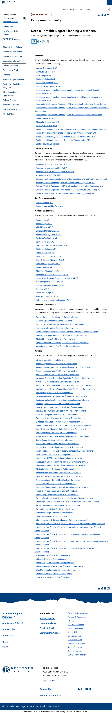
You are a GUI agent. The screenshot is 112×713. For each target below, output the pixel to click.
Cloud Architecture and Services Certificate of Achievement (61, 411)
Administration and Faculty (14, 109)
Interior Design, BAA (44, 118)
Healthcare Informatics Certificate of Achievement (57, 328)
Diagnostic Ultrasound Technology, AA (52, 245)
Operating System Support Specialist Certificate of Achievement (63, 487)
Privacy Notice (53, 706)
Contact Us (45, 689)
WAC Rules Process (76, 624)
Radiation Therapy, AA (45, 293)
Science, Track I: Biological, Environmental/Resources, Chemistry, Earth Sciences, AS (71, 179)
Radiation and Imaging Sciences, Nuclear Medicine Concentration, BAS (65, 136)
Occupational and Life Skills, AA (49, 206)
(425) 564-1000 (49, 681)
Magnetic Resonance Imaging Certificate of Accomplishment (61, 335)
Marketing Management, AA (48, 271)
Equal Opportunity (75, 628)
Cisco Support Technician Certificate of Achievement (58, 404)
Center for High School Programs (12, 86)
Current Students (48, 623)
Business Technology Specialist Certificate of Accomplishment (62, 400)
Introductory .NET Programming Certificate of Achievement (61, 458)
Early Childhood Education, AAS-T (50, 260)
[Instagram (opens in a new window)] (86, 689)
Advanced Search (10, 22)
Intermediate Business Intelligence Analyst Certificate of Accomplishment (67, 332)
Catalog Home (9, 26)
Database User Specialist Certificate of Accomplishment (59, 422)
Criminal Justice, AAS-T (46, 242)
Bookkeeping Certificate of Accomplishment (54, 393)
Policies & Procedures (77, 617)
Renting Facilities (75, 651)
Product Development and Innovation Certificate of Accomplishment (64, 498)
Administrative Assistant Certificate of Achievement (57, 375)
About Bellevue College (12, 47)
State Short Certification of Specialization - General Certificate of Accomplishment (70, 524)
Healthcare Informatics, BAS (48, 86)
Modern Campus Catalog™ (77, 711)
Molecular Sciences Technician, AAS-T (52, 274)
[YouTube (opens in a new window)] (82, 689)
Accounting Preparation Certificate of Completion (56, 371)
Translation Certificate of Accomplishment (54, 555)
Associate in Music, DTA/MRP (48, 175)
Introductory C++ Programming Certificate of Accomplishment (62, 462)
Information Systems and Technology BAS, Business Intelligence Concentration (69, 115)
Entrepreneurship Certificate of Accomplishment (56, 433)
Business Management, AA (47, 231)
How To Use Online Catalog (11, 33)
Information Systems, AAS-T (48, 264)
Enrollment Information (12, 52)
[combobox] (86, 9)
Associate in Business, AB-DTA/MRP (51, 168)
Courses (6, 75)
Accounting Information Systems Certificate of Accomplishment (63, 367)
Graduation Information (12, 61)
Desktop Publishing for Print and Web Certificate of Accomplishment (65, 425)
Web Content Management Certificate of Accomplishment (60, 566)
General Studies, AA (44, 203)
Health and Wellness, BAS (47, 83)
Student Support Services (13, 79)
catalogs (30, 711)
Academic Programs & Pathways (13, 615)
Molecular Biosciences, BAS (48, 122)
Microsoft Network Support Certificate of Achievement (59, 476)
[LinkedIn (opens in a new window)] (90, 689)
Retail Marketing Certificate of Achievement (54, 513)
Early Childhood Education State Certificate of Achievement (61, 429)
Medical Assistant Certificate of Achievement (55, 469)
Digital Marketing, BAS (45, 79)
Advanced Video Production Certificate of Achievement (59, 382)
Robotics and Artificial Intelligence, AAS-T (53, 300)
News (5, 646)
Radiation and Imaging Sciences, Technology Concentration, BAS (63, 140)
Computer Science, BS (45, 72)
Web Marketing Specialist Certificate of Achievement (58, 570)
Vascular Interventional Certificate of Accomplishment (59, 346)
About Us (7, 635)
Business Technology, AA (46, 238)
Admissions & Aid (11, 623)
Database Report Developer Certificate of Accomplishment (60, 418)
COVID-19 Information (77, 655)
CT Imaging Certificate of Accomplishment (54, 321)
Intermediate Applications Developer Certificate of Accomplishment (64, 451)
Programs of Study (11, 70)
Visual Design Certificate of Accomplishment (55, 563)
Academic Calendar (11, 105)
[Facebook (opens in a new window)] (79, 689)
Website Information (76, 643)
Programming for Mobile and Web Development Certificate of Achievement (67, 502)
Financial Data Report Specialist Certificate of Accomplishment (62, 436)
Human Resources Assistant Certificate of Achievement (59, 447)
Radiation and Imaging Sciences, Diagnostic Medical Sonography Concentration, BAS (71, 129)
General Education (10, 66)
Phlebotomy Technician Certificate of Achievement (57, 494)
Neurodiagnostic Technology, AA (49, 282)
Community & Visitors (50, 633)
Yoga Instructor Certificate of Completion (53, 577)
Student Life (8, 629)
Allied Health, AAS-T (44, 227)
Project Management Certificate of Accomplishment (58, 505)
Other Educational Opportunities (10, 94)
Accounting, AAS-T (44, 224)
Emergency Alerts (75, 636)
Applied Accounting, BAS (46, 68)
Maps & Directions (49, 695)
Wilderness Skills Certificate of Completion (54, 573)
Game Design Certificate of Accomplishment (55, 440)
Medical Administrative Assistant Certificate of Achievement (61, 465)
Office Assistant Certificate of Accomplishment (56, 483)
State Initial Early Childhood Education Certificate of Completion (63, 520)
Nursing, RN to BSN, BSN (46, 126)
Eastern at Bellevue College (47, 144)
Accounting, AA (42, 220)
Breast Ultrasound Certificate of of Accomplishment (58, 317)
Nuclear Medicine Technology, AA (50, 285)
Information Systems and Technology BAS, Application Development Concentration (71, 104)
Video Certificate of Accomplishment (51, 559)
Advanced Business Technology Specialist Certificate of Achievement (65, 378)
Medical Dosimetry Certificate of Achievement (55, 339)
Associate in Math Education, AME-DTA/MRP (55, 172)
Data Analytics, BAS (44, 75)
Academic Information (12, 56)
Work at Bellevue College (78, 613)
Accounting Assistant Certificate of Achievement (56, 364)
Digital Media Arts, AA (45, 253)
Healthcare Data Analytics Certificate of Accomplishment (60, 324)
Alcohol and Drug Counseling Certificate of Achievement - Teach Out (64, 385)
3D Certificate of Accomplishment (50, 360)
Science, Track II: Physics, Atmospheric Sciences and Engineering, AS (65, 193)
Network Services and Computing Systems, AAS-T (57, 278)
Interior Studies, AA (44, 267)
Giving (5, 642)
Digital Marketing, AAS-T (46, 249)
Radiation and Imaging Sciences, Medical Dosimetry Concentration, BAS (66, 133)
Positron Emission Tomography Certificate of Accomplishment (62, 343)
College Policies (9, 100)
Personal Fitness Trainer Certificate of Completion (57, 491)
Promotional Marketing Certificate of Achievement (57, 509)
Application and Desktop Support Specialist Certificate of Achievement (65, 389)
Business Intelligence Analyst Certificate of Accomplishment (61, 396)
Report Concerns (75, 647)
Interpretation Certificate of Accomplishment (55, 454)
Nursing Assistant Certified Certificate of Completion (58, 480)
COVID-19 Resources (11, 39)
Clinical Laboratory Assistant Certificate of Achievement (59, 407)
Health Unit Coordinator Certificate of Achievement (57, 444)
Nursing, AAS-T (42, 289)
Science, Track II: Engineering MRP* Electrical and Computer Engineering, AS (68, 190)
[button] (109, 2)
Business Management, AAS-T (48, 234)
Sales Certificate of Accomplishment (51, 516)
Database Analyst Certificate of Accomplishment (56, 414)
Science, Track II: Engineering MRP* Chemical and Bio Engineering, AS (65, 182)
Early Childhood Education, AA (48, 256)
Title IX (71, 621)
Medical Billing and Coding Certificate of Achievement (58, 473)
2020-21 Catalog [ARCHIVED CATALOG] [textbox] (76, 10)
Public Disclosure (75, 640)
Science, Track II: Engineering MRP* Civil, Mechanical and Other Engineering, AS (69, 186)
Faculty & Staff (47, 628)
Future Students (47, 618)
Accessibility (73, 632)
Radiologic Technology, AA (47, 296)
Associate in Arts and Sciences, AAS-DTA (53, 164)
